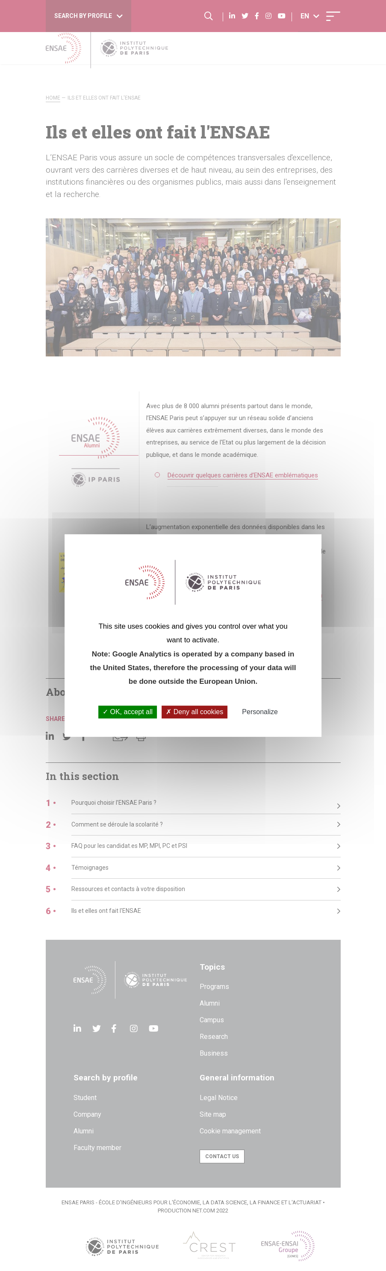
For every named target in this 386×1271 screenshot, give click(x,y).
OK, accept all (128, 712)
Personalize (260, 712)
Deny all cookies (194, 712)
